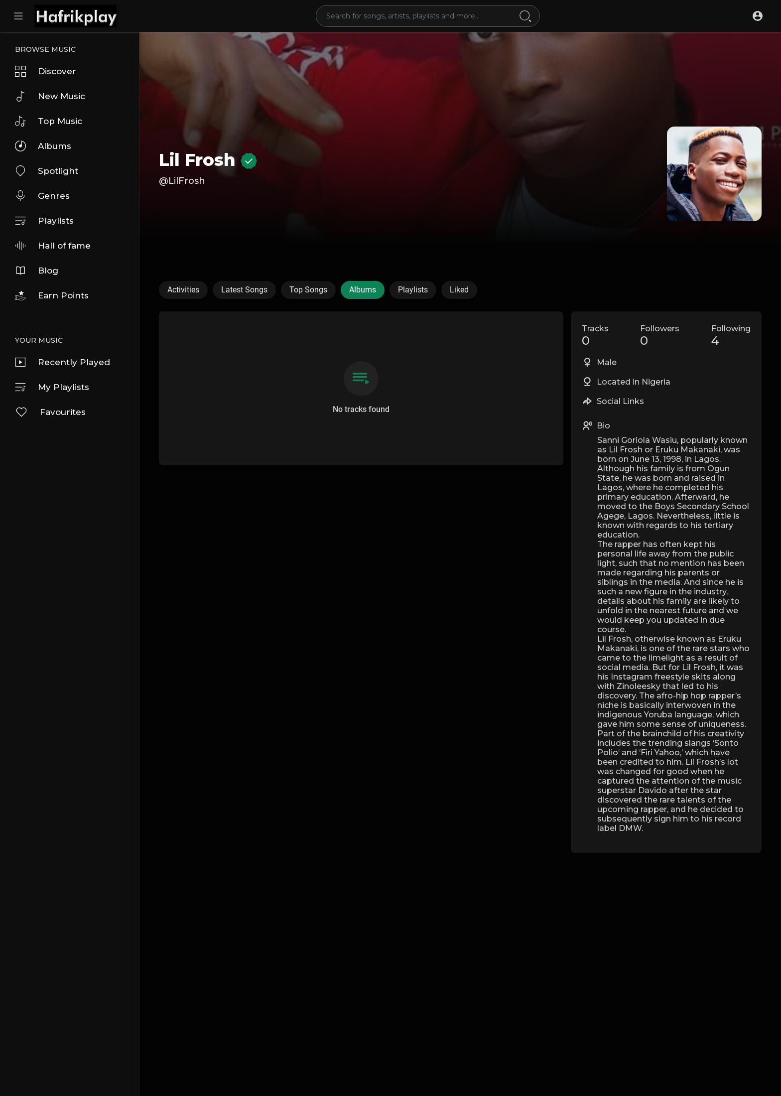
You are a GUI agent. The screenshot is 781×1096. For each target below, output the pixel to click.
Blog (36, 270)
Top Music (48, 121)
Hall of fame (53, 245)
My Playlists (52, 387)
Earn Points (52, 295)
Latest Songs (244, 289)
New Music (50, 96)
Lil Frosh (208, 159)
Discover (45, 71)
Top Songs (308, 289)
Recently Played (62, 362)
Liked (459, 289)
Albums (43, 145)
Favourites (50, 412)
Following (731, 336)
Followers (659, 336)
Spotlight (46, 170)
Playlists (44, 220)
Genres (42, 195)
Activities (183, 289)
